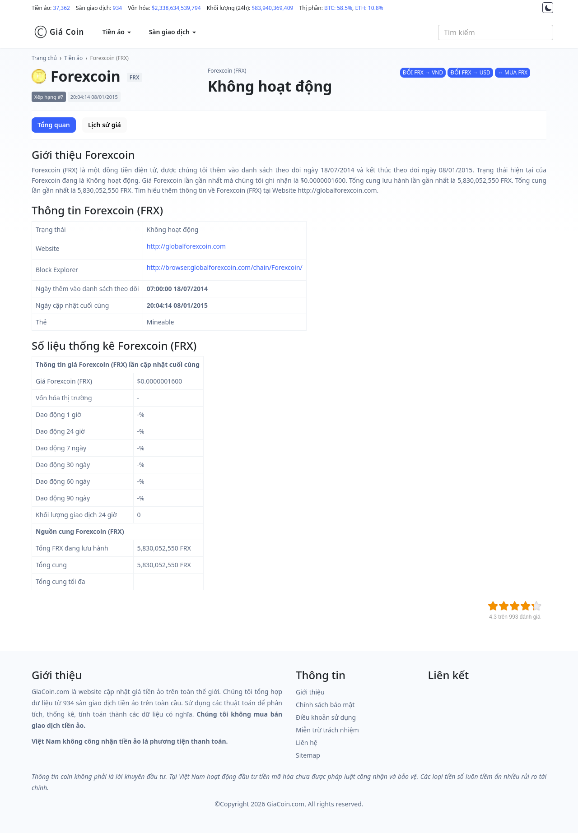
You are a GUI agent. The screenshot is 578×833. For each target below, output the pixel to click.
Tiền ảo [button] (116, 32)
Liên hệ (306, 742)
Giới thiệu (310, 692)
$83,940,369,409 (272, 8)
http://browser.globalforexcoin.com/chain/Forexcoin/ (225, 267)
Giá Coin (59, 32)
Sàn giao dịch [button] (172, 32)
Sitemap (308, 755)
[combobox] (495, 32)
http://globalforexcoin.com (186, 246)
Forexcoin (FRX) (109, 58)
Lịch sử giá (104, 124)
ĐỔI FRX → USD (470, 72)
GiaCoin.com (285, 804)
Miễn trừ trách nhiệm (327, 730)
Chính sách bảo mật (325, 704)
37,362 (61, 8)
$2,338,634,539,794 (176, 8)
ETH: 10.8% (369, 8)
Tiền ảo (73, 58)
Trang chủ (44, 58)
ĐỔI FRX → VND (423, 72)
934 (117, 8)
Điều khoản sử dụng (326, 717)
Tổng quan (53, 124)
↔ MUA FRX (512, 72)
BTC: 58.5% (338, 8)
